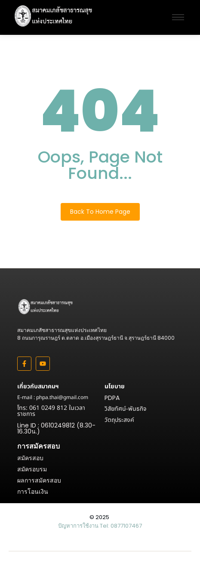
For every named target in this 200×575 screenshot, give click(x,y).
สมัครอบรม (32, 469)
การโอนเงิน (32, 491)
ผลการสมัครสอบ (39, 480)
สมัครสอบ (30, 458)
